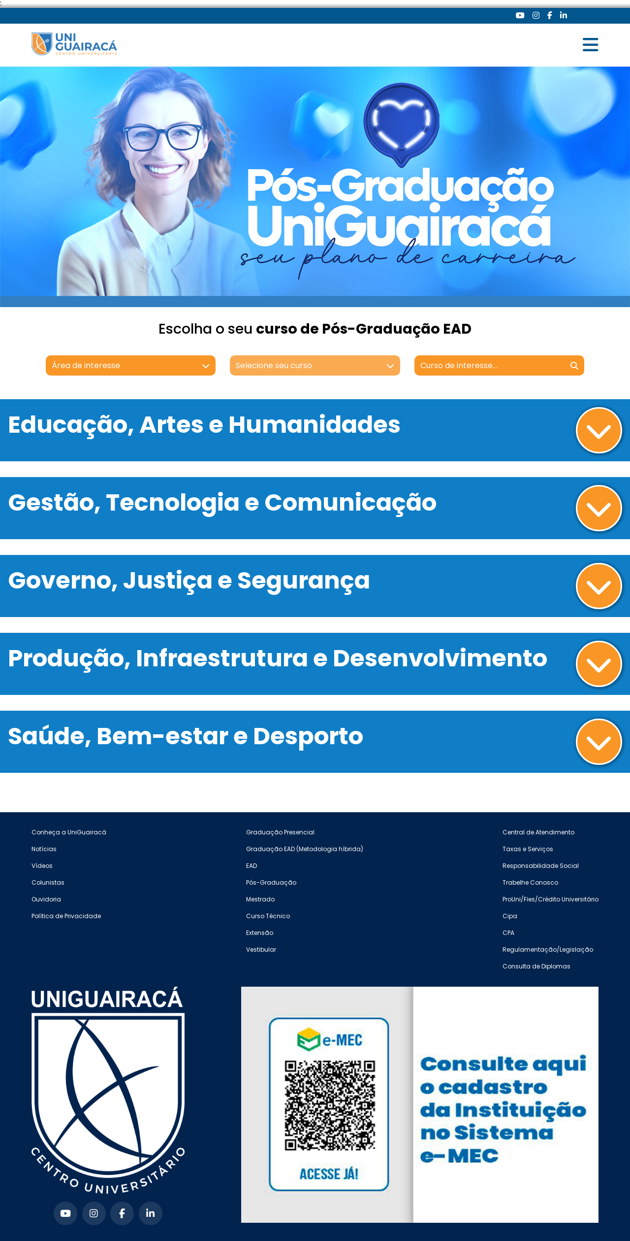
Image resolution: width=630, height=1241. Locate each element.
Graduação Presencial (280, 832)
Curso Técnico (268, 916)
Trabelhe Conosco (530, 882)
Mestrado (260, 899)
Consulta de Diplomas (536, 966)
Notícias (44, 849)
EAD (251, 866)
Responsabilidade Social (541, 866)
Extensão (259, 933)
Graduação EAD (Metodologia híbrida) (304, 849)
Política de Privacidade (66, 916)
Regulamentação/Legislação (548, 949)
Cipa (510, 916)
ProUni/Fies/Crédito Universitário (550, 899)
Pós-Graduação (271, 882)
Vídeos (42, 866)
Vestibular (261, 949)
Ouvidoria (46, 899)
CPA (508, 933)
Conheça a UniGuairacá (69, 832)
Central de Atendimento (538, 832)
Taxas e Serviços (528, 849)
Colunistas (48, 882)
